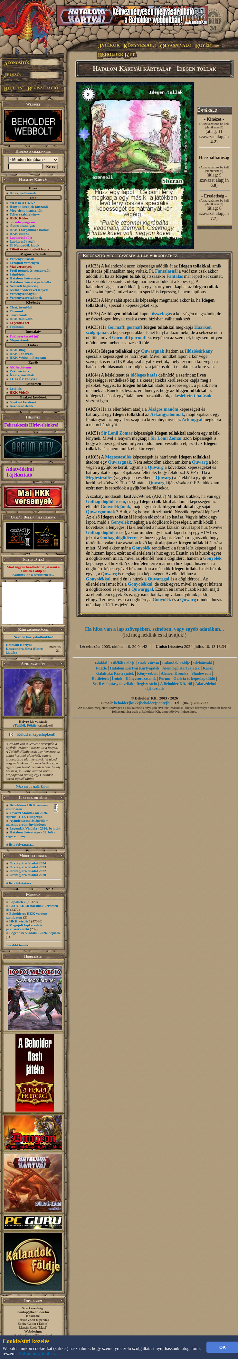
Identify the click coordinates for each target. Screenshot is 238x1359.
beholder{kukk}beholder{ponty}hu (143, 703)
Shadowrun (201, 673)
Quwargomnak (100, 511)
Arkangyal (192, 419)
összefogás (162, 313)
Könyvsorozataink (141, 678)
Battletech (100, 678)
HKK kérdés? (19, 921)
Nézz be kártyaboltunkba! (33, 637)
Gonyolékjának (115, 506)
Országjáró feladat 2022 (28, 871)
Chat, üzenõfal (21, 307)
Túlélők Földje (25, 725)
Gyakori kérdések (23, 402)
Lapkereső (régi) (22, 241)
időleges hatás (143, 375)
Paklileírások (20, 371)
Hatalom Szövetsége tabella (30, 282)
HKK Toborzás (21, 354)
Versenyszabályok (23, 294)
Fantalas (175, 276)
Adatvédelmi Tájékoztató (20, 472)
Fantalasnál (166, 271)
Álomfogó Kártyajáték (181, 668)
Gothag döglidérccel (105, 532)
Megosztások (19, 340)
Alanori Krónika (174, 673)
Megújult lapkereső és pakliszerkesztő (24, 927)
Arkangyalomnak (167, 414)
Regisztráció (147, 683)
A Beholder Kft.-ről (176, 683)
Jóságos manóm (163, 409)
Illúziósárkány (199, 351)
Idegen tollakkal (194, 266)
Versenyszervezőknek (26, 297)
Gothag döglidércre (119, 537)
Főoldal (101, 663)
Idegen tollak (127, 276)
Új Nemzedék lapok (24, 245)
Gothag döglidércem (105, 501)
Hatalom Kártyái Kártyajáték (134, 668)
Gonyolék (119, 522)
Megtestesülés (118, 457)
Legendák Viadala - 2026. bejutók (35, 828)
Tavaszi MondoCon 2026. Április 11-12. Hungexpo (27, 815)
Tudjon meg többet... (38, 1353)
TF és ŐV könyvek (24, 379)
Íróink (117, 678)
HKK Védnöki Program (28, 357)
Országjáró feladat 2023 (28, 867)
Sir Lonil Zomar (117, 433)
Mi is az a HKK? (22, 203)
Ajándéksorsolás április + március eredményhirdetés (27, 822)
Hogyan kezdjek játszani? (29, 206)
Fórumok (17, 311)
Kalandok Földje (176, 663)
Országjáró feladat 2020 (28, 875)
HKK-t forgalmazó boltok (29, 230)
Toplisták (17, 326)
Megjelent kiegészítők (26, 210)
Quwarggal (158, 579)
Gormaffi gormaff (125, 327)
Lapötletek (17, 902)
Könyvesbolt (147, 673)
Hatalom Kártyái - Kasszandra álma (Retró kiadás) (24, 648)
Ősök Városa (148, 663)
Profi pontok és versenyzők (30, 270)
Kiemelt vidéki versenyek (29, 290)
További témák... (18, 945)
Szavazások (18, 315)
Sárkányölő (202, 663)
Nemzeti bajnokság (24, 286)
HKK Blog (18, 350)
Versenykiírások (22, 259)
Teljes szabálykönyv (25, 214)
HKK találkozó (21, 319)
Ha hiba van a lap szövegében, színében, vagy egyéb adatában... (154, 629)
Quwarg (200, 462)
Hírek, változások (23, 193)
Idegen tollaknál (116, 517)
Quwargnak (152, 351)
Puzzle (101, 668)
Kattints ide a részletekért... (33, 575)
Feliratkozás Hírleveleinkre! (31, 425)
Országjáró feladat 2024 (28, 863)
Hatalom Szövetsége (25, 278)
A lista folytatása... (19, 844)
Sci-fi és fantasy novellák (113, 683)
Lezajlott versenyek (24, 263)
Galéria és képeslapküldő (194, 678)
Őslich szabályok (22, 226)
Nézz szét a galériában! (33, 786)
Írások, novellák (22, 375)
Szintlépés (17, 274)
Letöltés (16, 388)
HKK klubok (19, 234)
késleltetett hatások (193, 395)
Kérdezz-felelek (21, 406)
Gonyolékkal (98, 579)
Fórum (164, 678)
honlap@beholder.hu (33, 1312)
